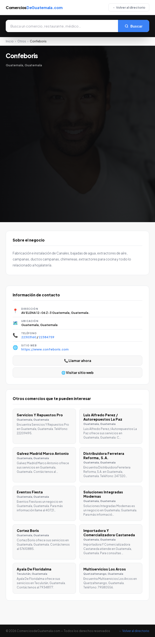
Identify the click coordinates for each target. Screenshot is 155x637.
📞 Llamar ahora (77, 360)
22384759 (46, 337)
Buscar (134, 26)
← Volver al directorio (128, 7)
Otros (21, 41)
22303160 (28, 337)
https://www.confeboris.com (45, 349)
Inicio (10, 41)
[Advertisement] (24, 141)
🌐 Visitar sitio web (77, 372)
